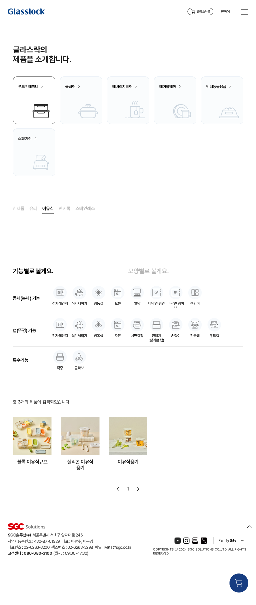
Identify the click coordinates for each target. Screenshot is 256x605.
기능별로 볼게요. (33, 302)
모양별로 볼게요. (148, 302)
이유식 (48, 239)
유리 (33, 239)
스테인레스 (85, 239)
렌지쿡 (64, 239)
